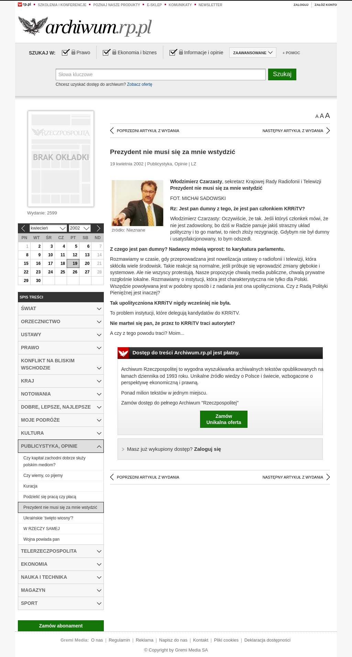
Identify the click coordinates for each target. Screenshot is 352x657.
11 (62, 255)
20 (87, 263)
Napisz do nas (173, 640)
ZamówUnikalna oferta (223, 419)
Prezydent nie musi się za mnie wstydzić (60, 507)
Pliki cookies (226, 640)
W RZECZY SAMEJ (41, 528)
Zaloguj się (174, 449)
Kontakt (200, 640)
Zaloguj (301, 5)
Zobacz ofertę (139, 84)
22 (26, 272)
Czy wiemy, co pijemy (43, 475)
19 (75, 263)
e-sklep (154, 5)
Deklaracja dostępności (267, 640)
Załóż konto (326, 5)
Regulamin (119, 640)
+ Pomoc (291, 53)
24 (50, 272)
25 (62, 272)
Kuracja (30, 486)
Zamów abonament (61, 626)
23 (38, 272)
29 (26, 280)
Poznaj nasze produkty (116, 5)
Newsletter (210, 5)
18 (62, 263)
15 (26, 263)
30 (38, 280)
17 (50, 263)
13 (87, 255)
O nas (97, 640)
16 (38, 263)
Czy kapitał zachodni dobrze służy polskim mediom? (54, 461)
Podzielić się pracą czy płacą (49, 496)
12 (75, 255)
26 (75, 272)
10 (50, 255)
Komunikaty (180, 5)
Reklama (144, 640)
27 (87, 272)
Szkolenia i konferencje (62, 5)
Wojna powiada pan (41, 539)
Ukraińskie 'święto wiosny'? (48, 518)
